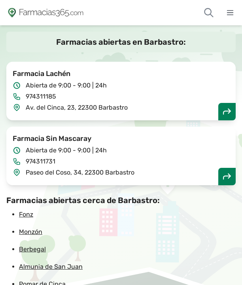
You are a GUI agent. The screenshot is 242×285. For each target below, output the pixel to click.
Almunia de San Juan (51, 266)
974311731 (40, 161)
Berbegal (32, 249)
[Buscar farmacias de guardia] (209, 12)
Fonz (26, 214)
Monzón (30, 232)
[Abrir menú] (230, 12)
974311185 (41, 96)
